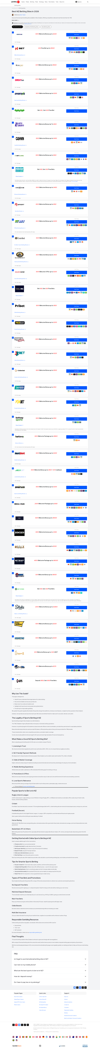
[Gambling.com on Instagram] (22, 1029)
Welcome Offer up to (46, 272)
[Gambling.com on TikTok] (25, 1029)
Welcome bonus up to (45, 532)
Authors (66, 999)
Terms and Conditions (38, 1031)
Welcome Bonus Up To (45, 124)
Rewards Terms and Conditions (70, 1015)
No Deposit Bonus (43, 1007)
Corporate (66, 1007)
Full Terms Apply (74, 181)
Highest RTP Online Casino (19, 1002)
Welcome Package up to (45, 436)
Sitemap (66, 1012)
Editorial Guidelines (68, 1002)
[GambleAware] (16, 1046)
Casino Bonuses (42, 1010)
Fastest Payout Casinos (18, 999)
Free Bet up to (46, 48)
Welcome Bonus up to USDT (46, 652)
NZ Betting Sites (42, 1002)
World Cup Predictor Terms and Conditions (72, 1018)
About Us (66, 996)
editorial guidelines (27, 23)
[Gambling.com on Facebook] (19, 1029)
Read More (15, 20)
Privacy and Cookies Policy (52, 1031)
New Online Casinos (18, 996)
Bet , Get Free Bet (46, 110)
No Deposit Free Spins (43, 1004)
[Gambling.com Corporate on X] (28, 1029)
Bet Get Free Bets (45, 169)
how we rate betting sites (29, 786)
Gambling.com (14, 8)
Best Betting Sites (17, 27)
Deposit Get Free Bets (46, 680)
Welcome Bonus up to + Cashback (46, 470)
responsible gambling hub (35, 932)
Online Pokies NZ (42, 999)
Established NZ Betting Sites (32, 27)
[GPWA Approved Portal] (85, 1046)
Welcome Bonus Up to (46, 255)
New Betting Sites (46, 27)
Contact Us (66, 1004)
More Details (19, 176)
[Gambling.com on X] (13, 1029)
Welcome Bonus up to (45, 34)
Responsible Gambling (68, 1010)
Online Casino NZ (42, 996)
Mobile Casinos (17, 1004)
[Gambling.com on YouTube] (16, 1029)
